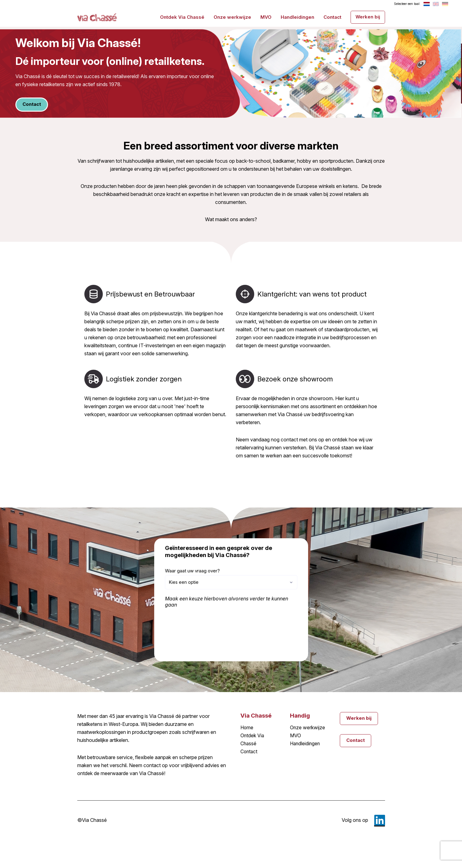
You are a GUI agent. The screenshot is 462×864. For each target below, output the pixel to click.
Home (247, 728)
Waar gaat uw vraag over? (192, 571)
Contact (332, 17)
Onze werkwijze (232, 17)
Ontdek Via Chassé (182, 17)
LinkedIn (379, 820)
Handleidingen (297, 17)
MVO (265, 17)
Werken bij (368, 16)
